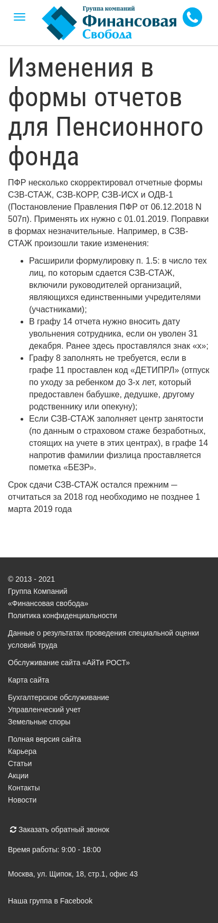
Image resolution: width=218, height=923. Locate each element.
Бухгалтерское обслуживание (58, 697)
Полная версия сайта (44, 739)
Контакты (24, 788)
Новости (22, 800)
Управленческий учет (44, 709)
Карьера (22, 751)
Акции (18, 775)
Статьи (20, 763)
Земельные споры (39, 721)
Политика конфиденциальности (62, 615)
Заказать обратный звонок (59, 829)
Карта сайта (28, 680)
